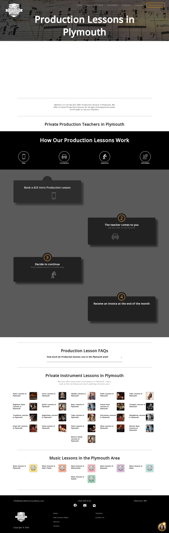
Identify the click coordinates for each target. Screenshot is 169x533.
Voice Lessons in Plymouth (48, 395)
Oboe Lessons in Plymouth (106, 427)
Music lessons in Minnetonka (77, 467)
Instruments (112, 5)
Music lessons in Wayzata (106, 467)
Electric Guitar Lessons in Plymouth (76, 439)
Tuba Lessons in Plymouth (77, 416)
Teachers (99, 513)
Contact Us (99, 517)
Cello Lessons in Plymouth (135, 395)
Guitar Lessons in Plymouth (49, 405)
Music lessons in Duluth (77, 478)
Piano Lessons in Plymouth (19, 395)
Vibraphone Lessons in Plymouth (137, 416)
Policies (56, 522)
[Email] (84, 505)
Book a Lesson (155, 5)
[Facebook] (75, 505)
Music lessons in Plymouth (19, 467)
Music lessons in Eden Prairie (48, 467)
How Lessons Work (94, 5)
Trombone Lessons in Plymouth (20, 416)
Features (138, 5)
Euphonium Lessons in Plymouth (50, 416)
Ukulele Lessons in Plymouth (78, 395)
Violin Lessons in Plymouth (107, 395)
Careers (56, 526)
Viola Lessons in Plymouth (48, 427)
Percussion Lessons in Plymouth (108, 416)
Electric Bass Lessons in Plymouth (134, 428)
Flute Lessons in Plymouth (77, 427)
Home (79, 5)
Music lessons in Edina (135, 467)
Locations (126, 5)
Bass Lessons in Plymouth (77, 405)
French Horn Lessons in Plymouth (105, 406)
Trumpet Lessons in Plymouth (137, 405)
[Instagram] (94, 505)
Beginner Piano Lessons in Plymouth (19, 406)
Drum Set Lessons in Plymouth (20, 427)
